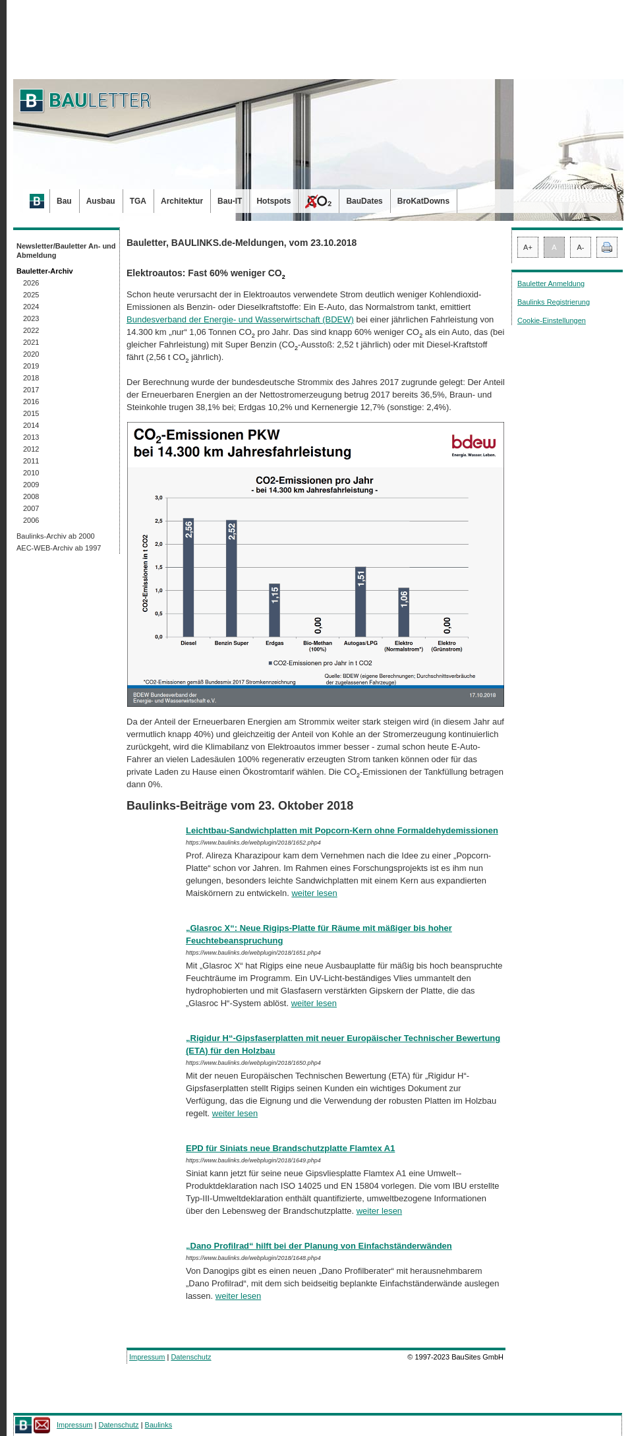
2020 (31, 354)
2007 (31, 508)
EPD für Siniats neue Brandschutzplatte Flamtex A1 (290, 1148)
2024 (31, 307)
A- (581, 247)
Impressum (147, 1357)
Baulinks (159, 1425)
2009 (31, 485)
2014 (31, 425)
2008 (31, 496)
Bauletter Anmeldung (551, 283)
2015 (31, 413)
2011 (31, 461)
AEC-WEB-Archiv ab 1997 (58, 548)
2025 (31, 295)
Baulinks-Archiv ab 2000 (55, 536)
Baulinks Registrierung (553, 302)
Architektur (182, 201)
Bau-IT (229, 201)
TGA (138, 201)
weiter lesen (314, 893)
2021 (31, 342)
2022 (31, 330)
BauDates (364, 201)
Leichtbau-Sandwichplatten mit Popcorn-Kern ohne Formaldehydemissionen (342, 830)
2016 (31, 401)
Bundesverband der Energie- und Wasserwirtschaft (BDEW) (240, 319)
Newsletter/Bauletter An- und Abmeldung (66, 250)
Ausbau (100, 201)
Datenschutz (191, 1357)
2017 (31, 390)
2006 (31, 520)
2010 (31, 473)
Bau (64, 201)
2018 (31, 378)
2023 (31, 318)
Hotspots (273, 201)
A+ (527, 247)
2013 (31, 437)
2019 (31, 366)
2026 (31, 283)
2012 (31, 449)
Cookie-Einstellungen (551, 320)
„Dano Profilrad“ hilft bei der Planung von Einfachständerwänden (319, 1246)
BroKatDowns (423, 201)
